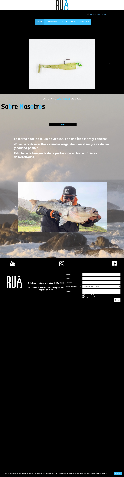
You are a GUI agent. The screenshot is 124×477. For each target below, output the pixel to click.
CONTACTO (84, 22)
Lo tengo (118, 473)
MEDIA (73, 22)
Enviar (117, 300)
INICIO (39, 22)
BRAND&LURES (51, 22)
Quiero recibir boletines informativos (95, 295)
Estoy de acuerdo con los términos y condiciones (98, 297)
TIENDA (64, 22)
